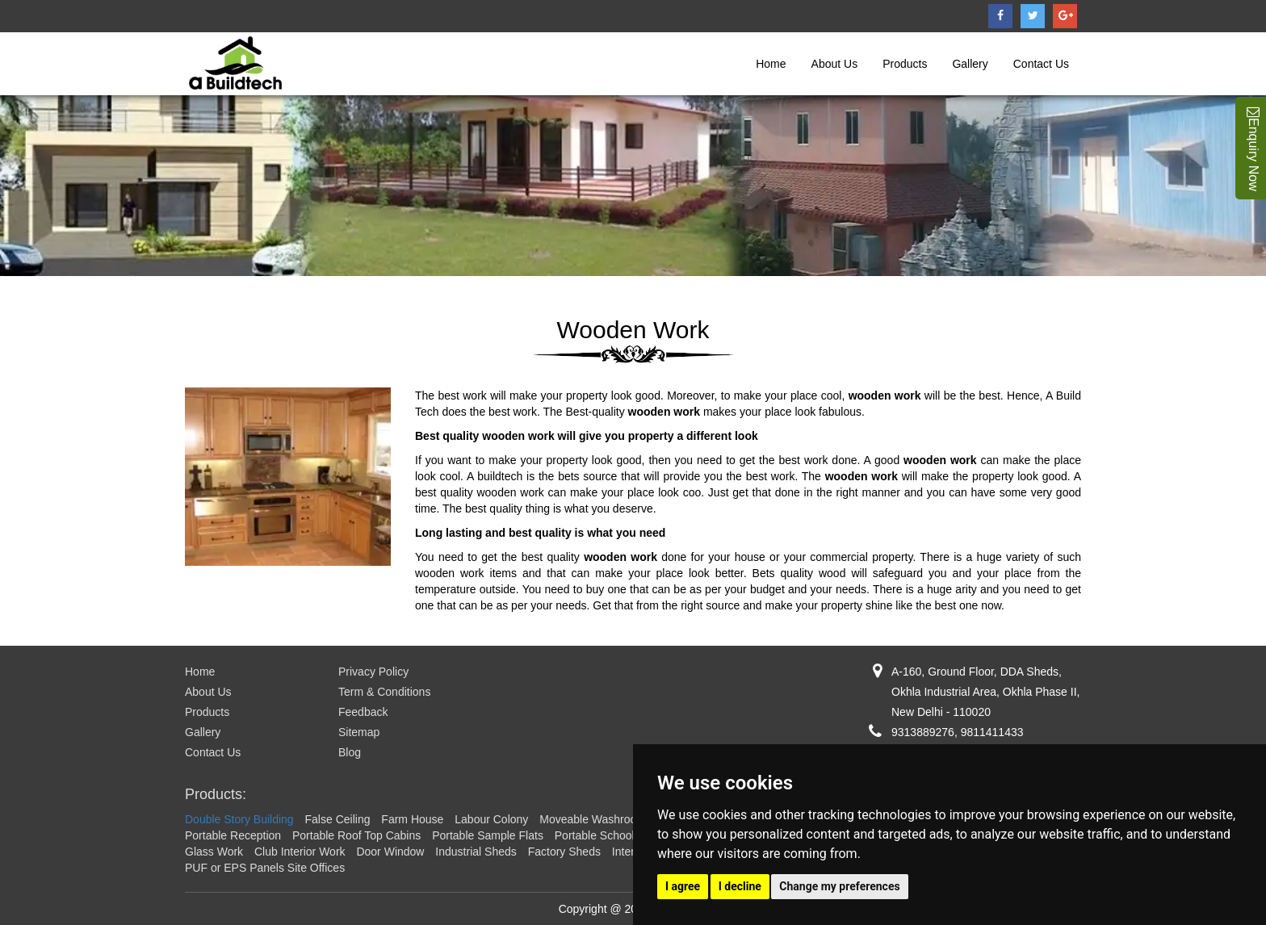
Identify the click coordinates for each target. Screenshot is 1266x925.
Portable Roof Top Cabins (356, 835)
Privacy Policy (373, 671)
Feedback (363, 711)
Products (904, 63)
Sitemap (358, 732)
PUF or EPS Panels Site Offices (265, 867)
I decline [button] (740, 886)
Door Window (390, 851)
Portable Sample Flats (487, 835)
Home (771, 63)
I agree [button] (682, 886)
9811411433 (992, 732)
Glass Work (214, 851)
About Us (834, 63)
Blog (349, 752)
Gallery (969, 63)
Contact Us (1041, 63)
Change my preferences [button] (839, 886)
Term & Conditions (384, 691)
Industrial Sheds (475, 851)
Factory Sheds (564, 851)
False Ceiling (338, 819)
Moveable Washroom (592, 819)
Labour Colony (491, 819)
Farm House (412, 819)
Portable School (595, 835)
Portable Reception (233, 835)
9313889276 (922, 732)
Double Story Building (239, 819)
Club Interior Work (300, 851)
